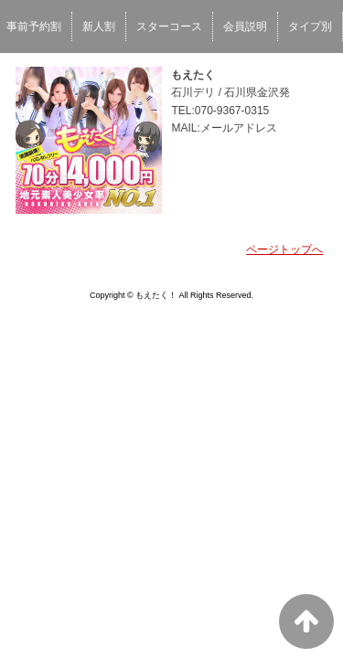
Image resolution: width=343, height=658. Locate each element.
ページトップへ (284, 249)
